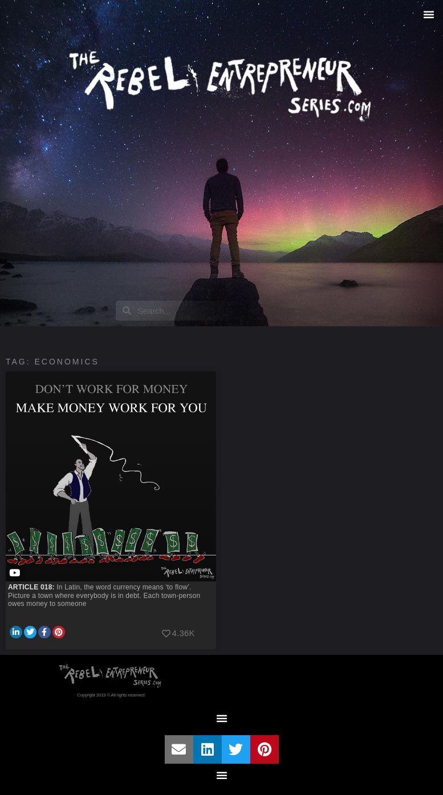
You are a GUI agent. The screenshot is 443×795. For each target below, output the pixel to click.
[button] (428, 14)
